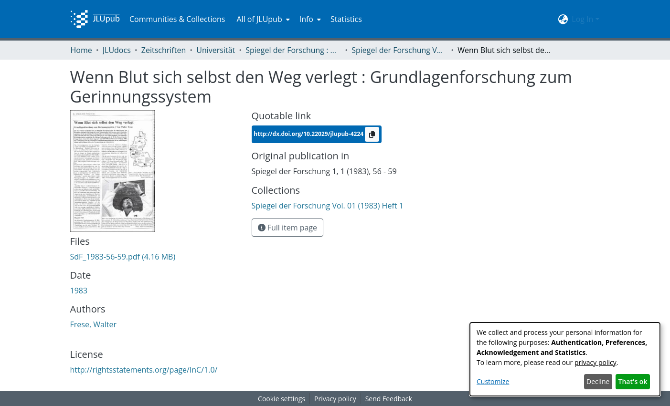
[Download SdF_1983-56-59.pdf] (123, 256)
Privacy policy (335, 398)
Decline (597, 381)
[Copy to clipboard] (372, 134)
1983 (79, 290)
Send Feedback (388, 398)
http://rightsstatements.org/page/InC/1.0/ (144, 369)
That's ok (633, 381)
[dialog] (564, 359)
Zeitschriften (163, 50)
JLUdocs (117, 50)
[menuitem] (261, 19)
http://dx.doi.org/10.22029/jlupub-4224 (309, 133)
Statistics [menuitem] (346, 19)
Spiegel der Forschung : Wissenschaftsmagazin (293, 50)
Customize (493, 381)
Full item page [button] (288, 227)
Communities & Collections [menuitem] (177, 19)
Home (81, 50)
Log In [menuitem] (582, 19)
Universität (215, 50)
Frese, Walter (93, 324)
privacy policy (595, 362)
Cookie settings (281, 398)
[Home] (95, 19)
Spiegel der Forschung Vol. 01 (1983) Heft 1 (399, 50)
